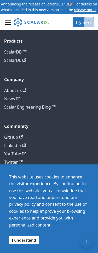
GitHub (13, 137)
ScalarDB (15, 52)
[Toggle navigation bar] (8, 22)
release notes (85, 9)
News (12, 99)
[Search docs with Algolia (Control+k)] (89, 22)
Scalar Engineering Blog (30, 107)
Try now (83, 22)
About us (15, 90)
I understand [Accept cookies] (24, 240)
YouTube (15, 154)
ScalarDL (15, 60)
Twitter (13, 162)
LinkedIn (15, 145)
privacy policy (22, 204)
